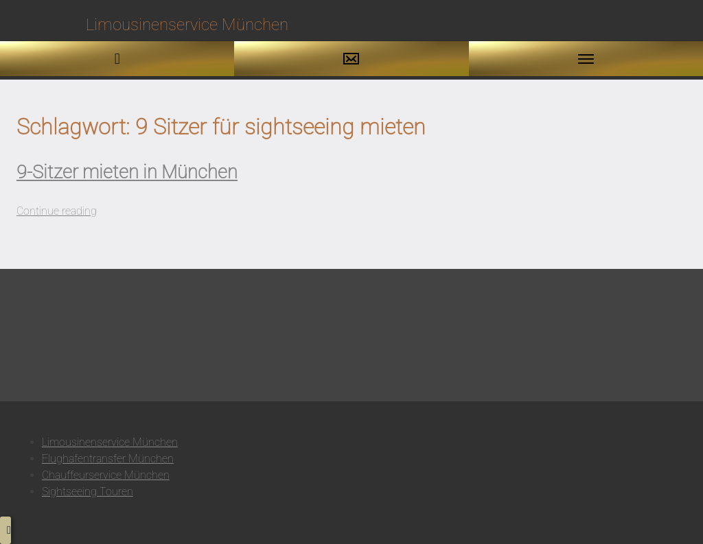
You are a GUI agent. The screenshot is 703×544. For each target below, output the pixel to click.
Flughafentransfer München (108, 458)
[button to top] (5, 530)
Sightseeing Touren (87, 491)
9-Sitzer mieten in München (127, 172)
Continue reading (56, 210)
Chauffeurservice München (106, 475)
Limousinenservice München (110, 442)
